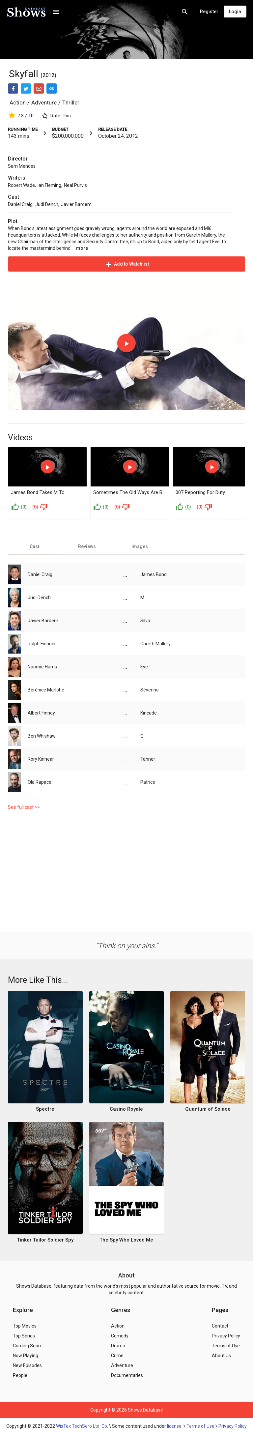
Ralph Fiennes (42, 643)
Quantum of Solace (208, 1109)
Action (18, 102)
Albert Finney (41, 713)
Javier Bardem (76, 204)
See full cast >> (24, 807)
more (82, 248)
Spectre (45, 1109)
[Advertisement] (126, 870)
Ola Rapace (39, 782)
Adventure (44, 102)
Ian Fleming (49, 185)
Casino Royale (126, 1109)
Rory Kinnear (41, 759)
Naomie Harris (42, 666)
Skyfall (23, 73)
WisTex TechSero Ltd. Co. (82, 1426)
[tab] (34, 546)
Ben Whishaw (42, 736)
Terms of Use (200, 1426)
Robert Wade (21, 185)
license (174, 1426)
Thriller (70, 102)
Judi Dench (46, 204)
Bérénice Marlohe (46, 689)
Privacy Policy (232, 1426)
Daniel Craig (20, 204)
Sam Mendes (22, 166)
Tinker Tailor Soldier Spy (45, 1240)
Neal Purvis (75, 185)
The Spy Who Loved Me (126, 1240)
